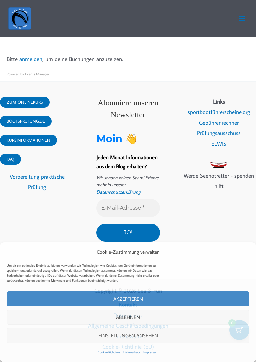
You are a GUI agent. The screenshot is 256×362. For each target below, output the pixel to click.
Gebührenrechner (219, 122)
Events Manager (37, 74)
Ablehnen (128, 317)
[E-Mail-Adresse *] (128, 208)
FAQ (10, 159)
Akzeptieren (128, 299)
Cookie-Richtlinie (109, 352)
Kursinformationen (28, 140)
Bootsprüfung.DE (26, 121)
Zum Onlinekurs (25, 102)
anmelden (30, 59)
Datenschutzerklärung (117, 192)
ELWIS (218, 143)
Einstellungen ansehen (128, 335)
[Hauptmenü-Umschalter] (241, 18)
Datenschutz (131, 352)
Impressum (150, 352)
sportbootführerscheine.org (219, 112)
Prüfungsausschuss (219, 133)
